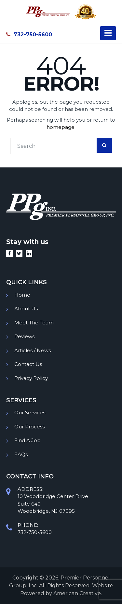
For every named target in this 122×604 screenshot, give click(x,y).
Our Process (29, 426)
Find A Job (27, 440)
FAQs (21, 454)
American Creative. (77, 593)
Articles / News (32, 350)
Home (22, 295)
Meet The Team (34, 322)
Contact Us (28, 364)
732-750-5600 (29, 34)
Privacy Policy (31, 378)
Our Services (29, 412)
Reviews (24, 336)
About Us (26, 308)
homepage (61, 127)
